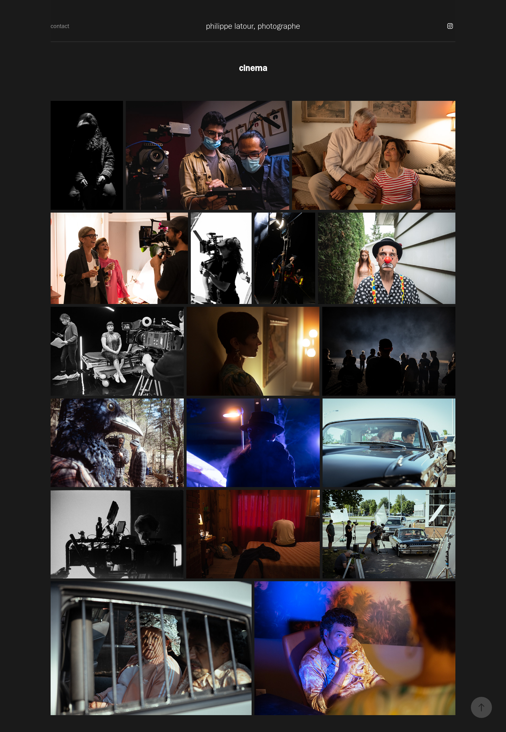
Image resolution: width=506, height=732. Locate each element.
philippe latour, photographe (253, 26)
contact (60, 26)
